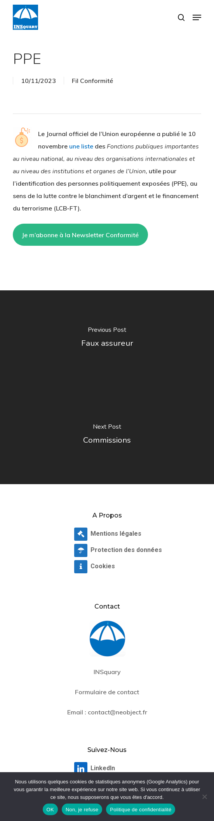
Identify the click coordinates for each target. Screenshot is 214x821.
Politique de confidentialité (140, 809)
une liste (81, 146)
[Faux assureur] (107, 338)
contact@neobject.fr (117, 712)
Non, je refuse (82, 809)
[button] (197, 17)
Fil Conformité (92, 81)
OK (50, 809)
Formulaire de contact (107, 692)
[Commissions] (107, 435)
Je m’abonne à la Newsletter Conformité (80, 235)
